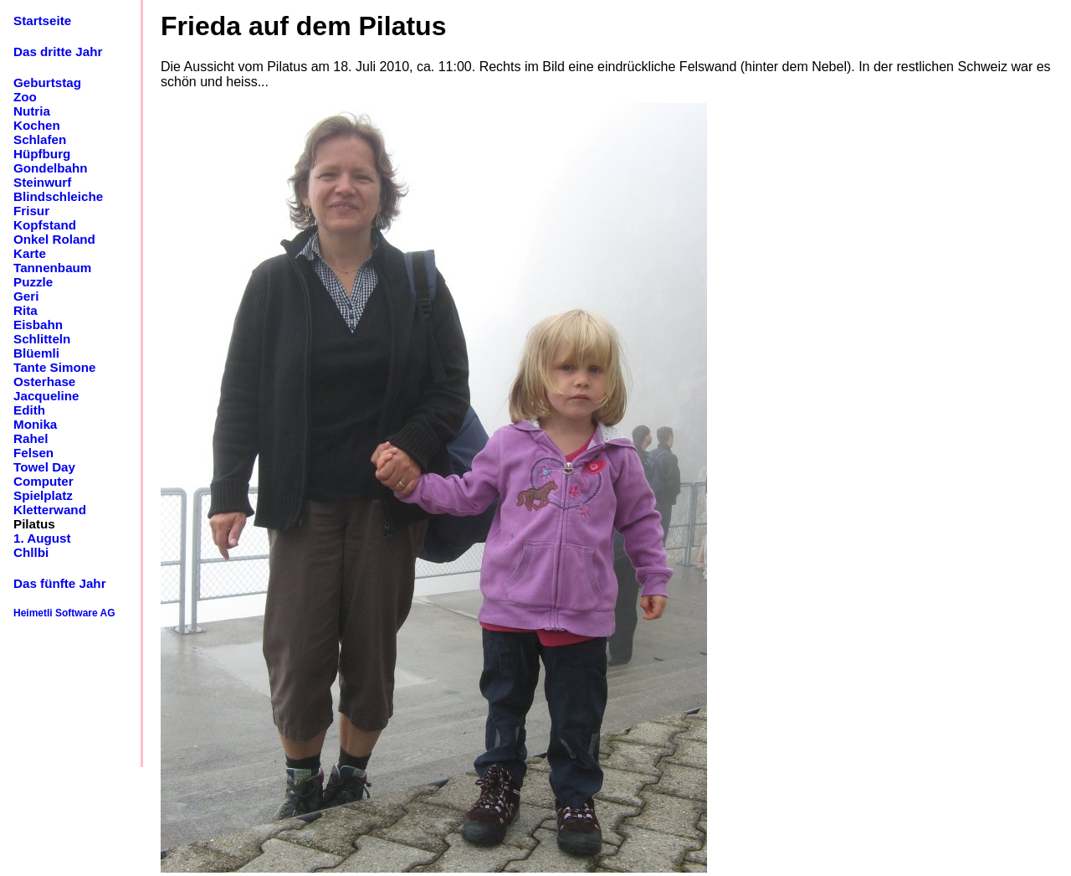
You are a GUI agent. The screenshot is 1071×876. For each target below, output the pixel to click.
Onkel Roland (54, 239)
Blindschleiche (58, 196)
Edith (29, 410)
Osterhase (44, 381)
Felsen (33, 453)
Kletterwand (49, 509)
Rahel (30, 438)
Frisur (31, 211)
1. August (42, 538)
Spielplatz (43, 495)
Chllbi (31, 552)
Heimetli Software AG (64, 613)
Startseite (42, 20)
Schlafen (39, 139)
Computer (43, 481)
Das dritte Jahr (57, 51)
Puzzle (33, 282)
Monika (35, 424)
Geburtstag (47, 82)
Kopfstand (44, 225)
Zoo (25, 97)
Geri (25, 296)
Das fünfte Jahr (59, 583)
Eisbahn (38, 324)
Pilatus (34, 524)
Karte (29, 253)
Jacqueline (46, 396)
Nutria (31, 111)
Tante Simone (54, 367)
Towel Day (44, 467)
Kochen (36, 125)
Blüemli (36, 353)
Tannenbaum (52, 267)
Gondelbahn (50, 168)
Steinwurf (42, 182)
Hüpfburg (41, 154)
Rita (25, 310)
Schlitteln (41, 339)
